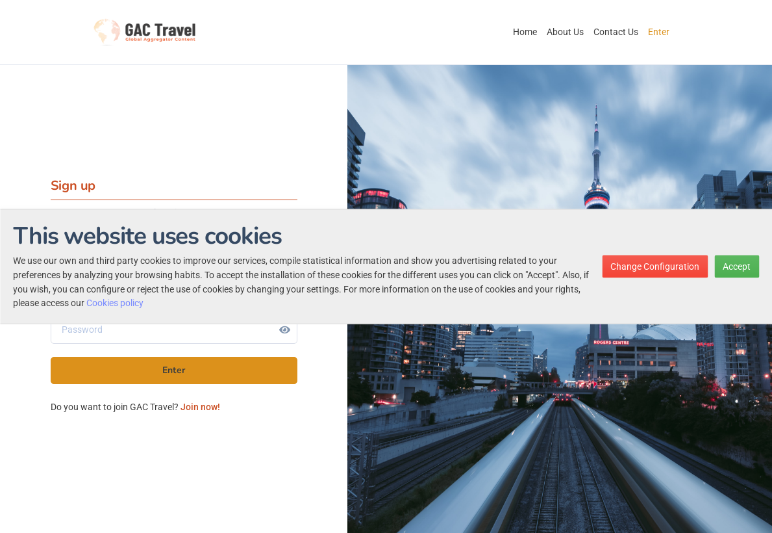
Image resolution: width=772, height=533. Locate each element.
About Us (565, 32)
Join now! (200, 407)
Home (525, 32)
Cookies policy (114, 303)
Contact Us (615, 32)
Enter (658, 32)
